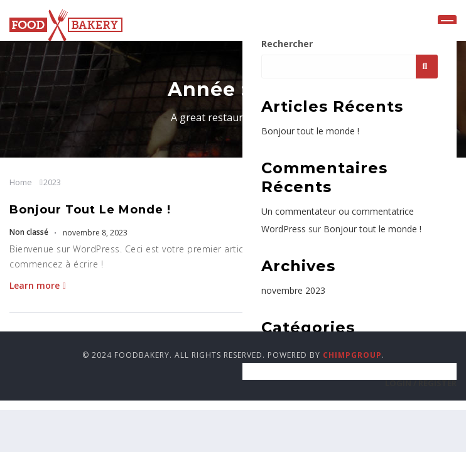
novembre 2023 (293, 290)
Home (20, 182)
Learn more (37, 285)
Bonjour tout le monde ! (90, 210)
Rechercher (287, 44)
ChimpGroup (352, 355)
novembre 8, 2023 (94, 232)
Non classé (28, 232)
